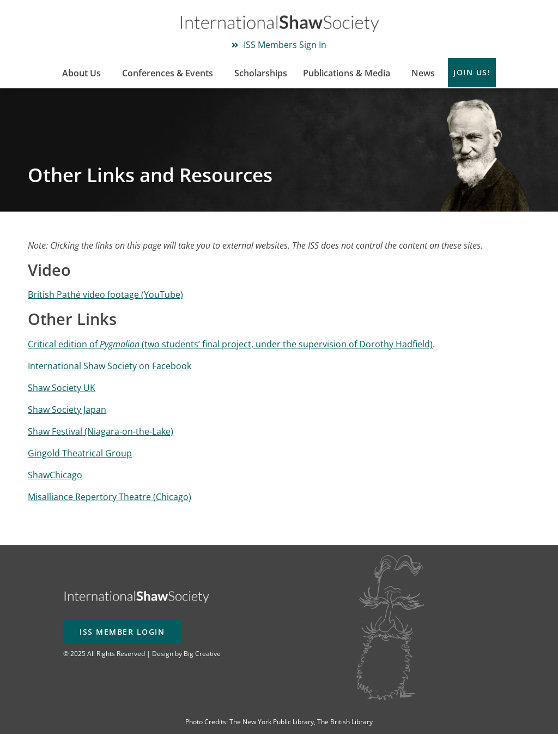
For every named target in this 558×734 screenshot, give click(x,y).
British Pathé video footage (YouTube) (105, 294)
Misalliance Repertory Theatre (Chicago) (109, 497)
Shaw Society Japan (67, 410)
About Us (84, 73)
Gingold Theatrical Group (80, 453)
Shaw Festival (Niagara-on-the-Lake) (100, 431)
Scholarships (260, 73)
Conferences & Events (170, 73)
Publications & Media (349, 73)
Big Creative (202, 653)
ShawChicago (55, 475)
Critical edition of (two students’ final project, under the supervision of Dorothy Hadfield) (230, 344)
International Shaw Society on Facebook (109, 366)
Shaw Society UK (61, 388)
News (423, 73)
